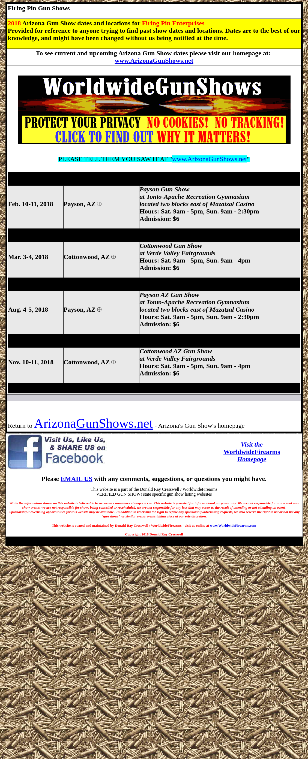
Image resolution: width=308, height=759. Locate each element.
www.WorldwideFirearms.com (233, 525)
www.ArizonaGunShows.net (154, 60)
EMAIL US (76, 478)
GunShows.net (114, 423)
